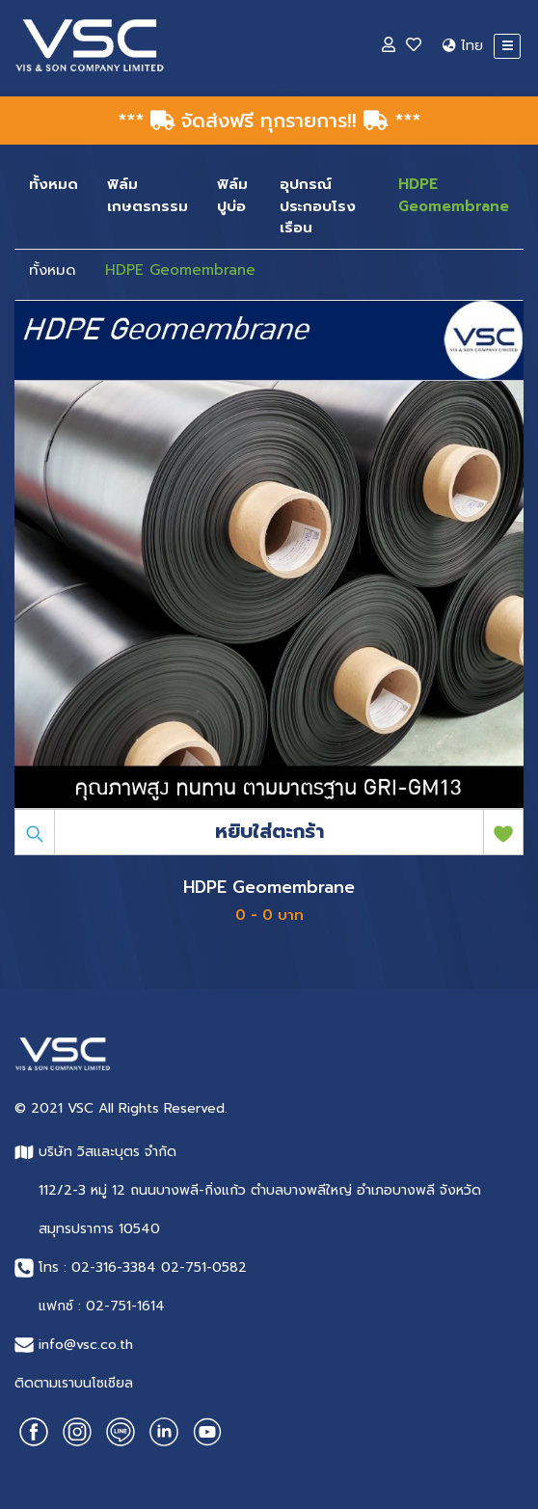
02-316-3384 (113, 1267)
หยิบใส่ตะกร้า (269, 831)
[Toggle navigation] (507, 46)
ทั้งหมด (53, 184)
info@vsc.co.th (86, 1344)
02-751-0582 (204, 1267)
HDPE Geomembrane (453, 195)
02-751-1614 (125, 1306)
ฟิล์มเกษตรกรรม (147, 195)
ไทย (463, 46)
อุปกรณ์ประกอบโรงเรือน (318, 206)
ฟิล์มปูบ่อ (232, 195)
